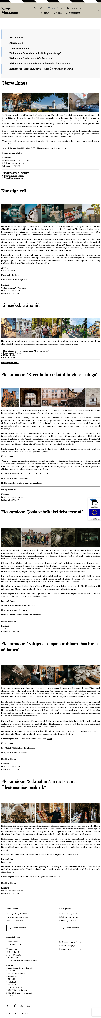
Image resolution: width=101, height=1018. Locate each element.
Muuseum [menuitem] (72, 8)
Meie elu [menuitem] (38, 8)
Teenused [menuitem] (53, 8)
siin (12, 444)
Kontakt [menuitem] (45, 13)
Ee (95, 11)
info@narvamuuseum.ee (17, 917)
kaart (45, 452)
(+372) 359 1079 (69, 921)
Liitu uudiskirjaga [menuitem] (67, 946)
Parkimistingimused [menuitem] (68, 942)
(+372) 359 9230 (16, 921)
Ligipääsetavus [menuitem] (73, 13)
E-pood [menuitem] (58, 13)
